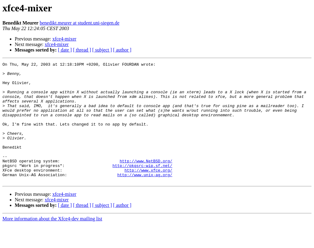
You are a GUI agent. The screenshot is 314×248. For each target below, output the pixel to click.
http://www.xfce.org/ (148, 192)
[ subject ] (102, 49)
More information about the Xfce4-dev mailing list (52, 242)
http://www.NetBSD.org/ (146, 181)
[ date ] (65, 49)
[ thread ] (82, 49)
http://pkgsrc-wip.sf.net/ (142, 186)
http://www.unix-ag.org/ (144, 197)
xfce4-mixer (64, 38)
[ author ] (122, 49)
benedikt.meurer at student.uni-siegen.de (79, 22)
